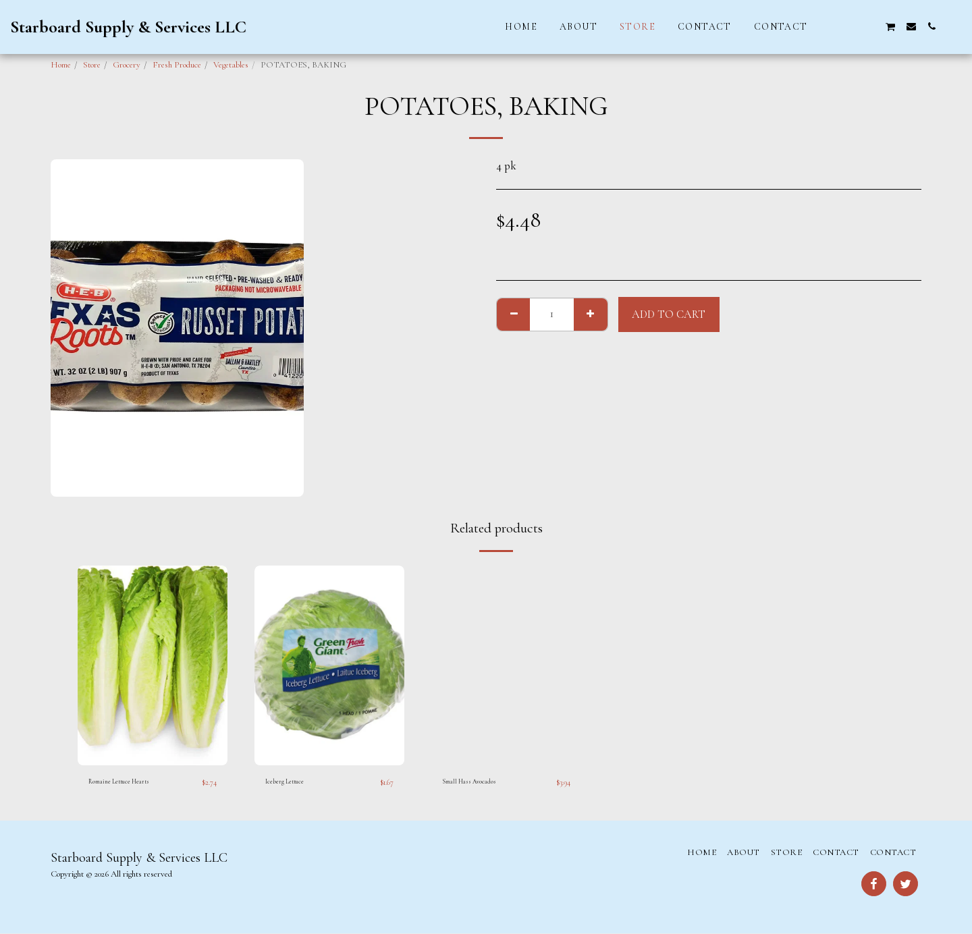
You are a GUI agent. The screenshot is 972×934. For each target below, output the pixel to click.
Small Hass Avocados (478, 782)
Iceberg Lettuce (291, 782)
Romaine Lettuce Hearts (129, 782)
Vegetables (230, 64)
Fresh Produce (177, 64)
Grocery (126, 64)
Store (92, 64)
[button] (829, 26)
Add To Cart (668, 314)
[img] (152, 665)
